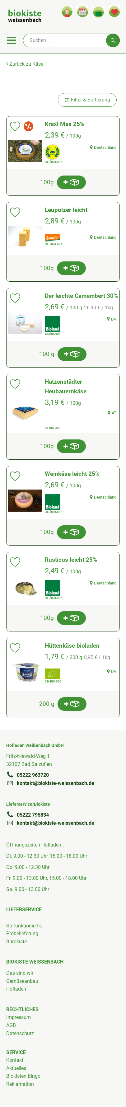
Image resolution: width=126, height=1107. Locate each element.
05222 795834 (27, 815)
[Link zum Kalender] (82, 11)
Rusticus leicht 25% (71, 559)
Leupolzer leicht (66, 209)
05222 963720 (27, 775)
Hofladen (16, 989)
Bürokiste (16, 942)
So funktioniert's (24, 926)
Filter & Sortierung (87, 100)
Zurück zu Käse (24, 64)
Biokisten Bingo (23, 1076)
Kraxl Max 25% (64, 124)
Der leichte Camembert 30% (81, 295)
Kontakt (14, 1060)
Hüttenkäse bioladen (72, 645)
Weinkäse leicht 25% (72, 473)
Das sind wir (19, 973)
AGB (11, 1025)
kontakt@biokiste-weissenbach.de (50, 783)
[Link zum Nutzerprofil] (67, 11)
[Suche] (71, 40)
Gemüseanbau (22, 981)
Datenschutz (20, 1033)
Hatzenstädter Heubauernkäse (65, 386)
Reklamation (20, 1084)
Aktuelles (16, 1068)
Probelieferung (22, 933)
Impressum (18, 1017)
